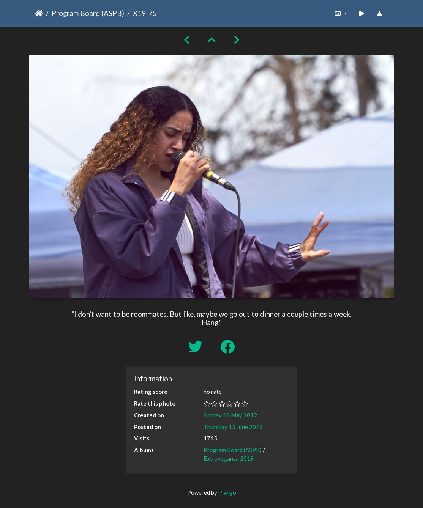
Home (39, 13)
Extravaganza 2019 (229, 458)
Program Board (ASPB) (88, 13)
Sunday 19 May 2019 (230, 415)
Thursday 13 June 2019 (233, 426)
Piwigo (227, 492)
